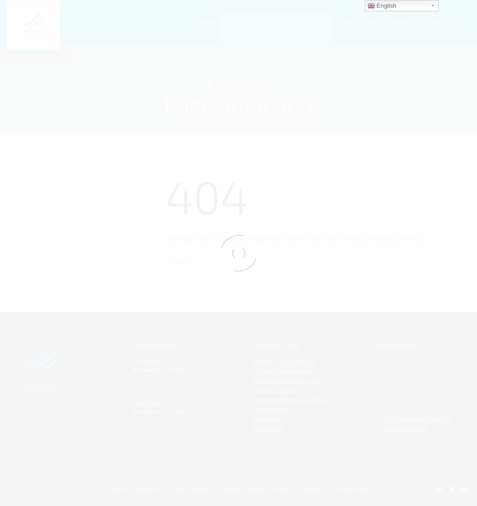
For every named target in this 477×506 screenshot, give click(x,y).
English (382, 6)
